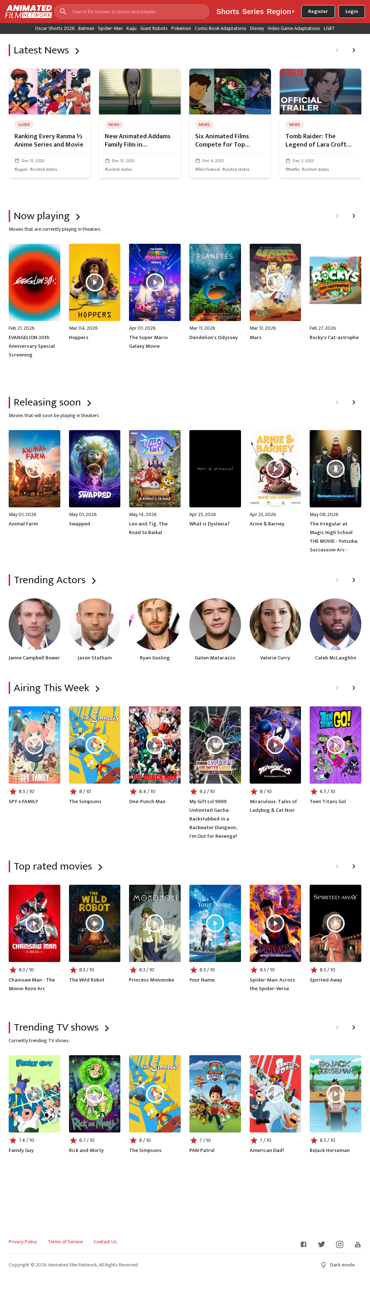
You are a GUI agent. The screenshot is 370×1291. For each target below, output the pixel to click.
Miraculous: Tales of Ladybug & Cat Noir (273, 806)
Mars (256, 337)
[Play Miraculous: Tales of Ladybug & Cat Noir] (275, 745)
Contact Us (105, 1241)
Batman (86, 28)
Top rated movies (53, 866)
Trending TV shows (56, 1027)
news (114, 124)
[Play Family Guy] (34, 1094)
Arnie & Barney (267, 524)
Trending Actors (50, 580)
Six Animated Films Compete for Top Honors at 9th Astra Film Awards (230, 141)
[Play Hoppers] (95, 282)
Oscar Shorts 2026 (55, 28)
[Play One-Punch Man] (155, 745)
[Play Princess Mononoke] (155, 923)
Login (351, 11)
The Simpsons (85, 801)
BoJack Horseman (330, 1150)
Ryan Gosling (155, 658)
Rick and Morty (86, 1150)
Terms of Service (65, 1241)
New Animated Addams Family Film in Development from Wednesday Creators (138, 141)
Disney (257, 28)
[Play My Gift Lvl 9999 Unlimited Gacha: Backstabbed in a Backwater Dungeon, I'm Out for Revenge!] (215, 745)
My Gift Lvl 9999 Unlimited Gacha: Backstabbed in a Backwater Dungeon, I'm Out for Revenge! (213, 819)
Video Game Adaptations (293, 28)
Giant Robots (154, 28)
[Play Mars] (275, 282)
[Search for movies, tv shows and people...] (132, 11)
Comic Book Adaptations (220, 28)
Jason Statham (95, 658)
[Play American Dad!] (275, 1094)
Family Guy (21, 1150)
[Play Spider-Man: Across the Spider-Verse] (275, 923)
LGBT (329, 28)
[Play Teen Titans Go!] (336, 745)
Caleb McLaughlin (335, 658)
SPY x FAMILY (23, 801)
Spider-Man (110, 28)
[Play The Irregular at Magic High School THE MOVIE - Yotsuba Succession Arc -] (336, 469)
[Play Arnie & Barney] (275, 469)
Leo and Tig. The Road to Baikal (148, 528)
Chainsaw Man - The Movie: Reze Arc (32, 984)
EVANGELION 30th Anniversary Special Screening (32, 346)
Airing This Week (51, 688)
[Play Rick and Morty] (95, 1094)
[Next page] (353, 50)
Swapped (79, 524)
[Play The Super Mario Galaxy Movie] (155, 282)
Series (253, 11)
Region (280, 11)
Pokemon (181, 28)
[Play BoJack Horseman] (336, 1094)
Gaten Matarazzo (215, 658)
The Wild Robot (86, 980)
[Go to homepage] (26, 11)
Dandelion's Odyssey (213, 337)
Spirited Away (326, 980)
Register (318, 11)
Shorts (227, 11)
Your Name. (202, 980)
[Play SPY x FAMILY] (34, 745)
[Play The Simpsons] (95, 745)
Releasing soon (47, 402)
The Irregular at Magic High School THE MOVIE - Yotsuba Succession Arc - (333, 537)
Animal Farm (23, 524)
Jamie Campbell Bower (34, 658)
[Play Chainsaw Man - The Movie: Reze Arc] (34, 923)
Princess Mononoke (151, 980)
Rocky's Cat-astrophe (334, 337)
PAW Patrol (202, 1150)
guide (24, 124)
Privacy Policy (23, 1241)
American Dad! (267, 1150)
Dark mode (337, 1265)
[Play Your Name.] (215, 923)
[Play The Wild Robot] (95, 923)
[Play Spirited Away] (336, 923)
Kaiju (131, 28)
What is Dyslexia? (209, 524)
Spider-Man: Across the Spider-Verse (272, 984)
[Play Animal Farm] (34, 469)
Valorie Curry (275, 658)
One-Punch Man (147, 801)
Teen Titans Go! (328, 801)
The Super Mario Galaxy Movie (148, 342)
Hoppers (79, 337)
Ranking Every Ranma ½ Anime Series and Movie (48, 141)
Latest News (41, 50)
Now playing (42, 216)
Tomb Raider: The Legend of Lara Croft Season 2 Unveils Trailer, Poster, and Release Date (320, 141)
